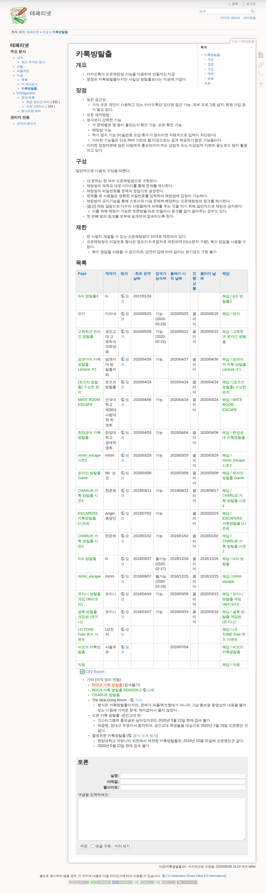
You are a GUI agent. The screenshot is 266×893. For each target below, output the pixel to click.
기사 (138, 700)
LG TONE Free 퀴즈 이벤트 (88, 634)
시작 (20, 58)
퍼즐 (20, 66)
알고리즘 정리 (31, 111)
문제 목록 (28, 97)
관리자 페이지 (26, 123)
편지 (81, 314)
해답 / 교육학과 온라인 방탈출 (234, 336)
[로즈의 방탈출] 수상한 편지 (88, 387)
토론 (207, 83)
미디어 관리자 (230, 18)
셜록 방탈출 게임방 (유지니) (88, 617)
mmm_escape (89, 576)
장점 (211, 64)
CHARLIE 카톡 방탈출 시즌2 (88, 541)
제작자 (110, 273)
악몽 (81, 664)
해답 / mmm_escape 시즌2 (233, 460)
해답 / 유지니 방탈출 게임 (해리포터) (232, 599)
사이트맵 (249, 18)
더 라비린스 (29, 84)
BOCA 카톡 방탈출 (107, 685)
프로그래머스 (35, 106)
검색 (253, 11)
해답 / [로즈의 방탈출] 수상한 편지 (234, 387)
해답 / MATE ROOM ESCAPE (232, 405)
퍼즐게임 (23, 71)
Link (150, 690)
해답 (226, 273)
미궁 (45, 32)
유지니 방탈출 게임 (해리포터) (89, 599)
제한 (211, 74)
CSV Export (94, 671)
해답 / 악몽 (231, 664)
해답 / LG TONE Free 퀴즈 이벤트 (233, 634)
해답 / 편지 (231, 314)
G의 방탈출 (87, 559)
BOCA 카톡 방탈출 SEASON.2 (117, 690)
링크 (124, 273)
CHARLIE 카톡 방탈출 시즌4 (88, 495)
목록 (24, 80)
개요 (211, 59)
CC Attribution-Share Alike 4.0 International (196, 876)
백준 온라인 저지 (38, 102)
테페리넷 (33, 32)
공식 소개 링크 (145, 735)
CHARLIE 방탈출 (106, 695)
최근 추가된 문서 (33, 62)
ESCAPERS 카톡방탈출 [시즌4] (88, 518)
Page (82, 273)
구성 (211, 69)
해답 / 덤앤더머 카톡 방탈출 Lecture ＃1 (234, 364)
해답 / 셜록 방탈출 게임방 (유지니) (233, 617)
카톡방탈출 (60, 32)
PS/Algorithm (26, 93)
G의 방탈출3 (88, 296)
